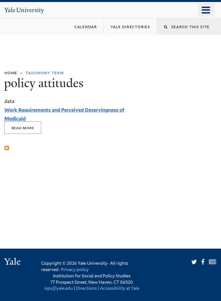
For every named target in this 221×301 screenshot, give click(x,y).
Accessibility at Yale (119, 288)
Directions (86, 288)
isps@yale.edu (58, 288)
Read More (23, 128)
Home (10, 72)
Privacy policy (75, 269)
